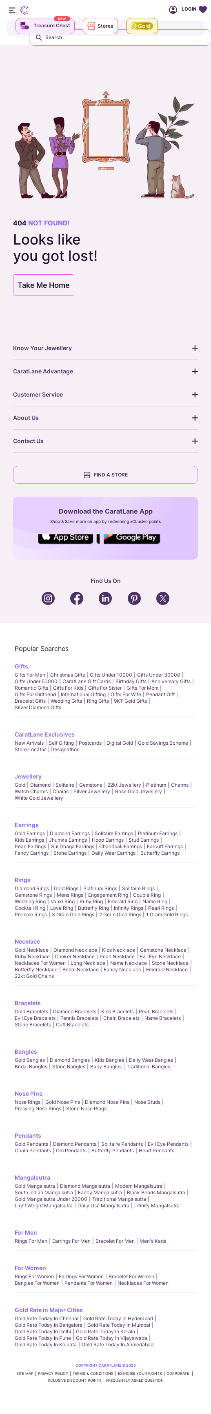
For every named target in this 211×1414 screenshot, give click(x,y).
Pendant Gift (160, 694)
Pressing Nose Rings (38, 1108)
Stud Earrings (144, 840)
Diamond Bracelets (74, 1011)
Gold (20, 785)
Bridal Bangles (31, 1066)
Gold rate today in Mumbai (118, 1325)
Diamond (40, 785)
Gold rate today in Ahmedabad (117, 1344)
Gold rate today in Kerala (105, 1331)
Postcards (90, 743)
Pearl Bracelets (156, 1011)
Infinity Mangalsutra (157, 1205)
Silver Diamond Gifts (38, 707)
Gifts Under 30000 (158, 675)
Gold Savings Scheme (163, 743)
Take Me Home (44, 285)
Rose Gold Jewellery (138, 791)
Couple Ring (147, 895)
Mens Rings (70, 895)
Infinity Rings (128, 908)
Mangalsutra (32, 1177)
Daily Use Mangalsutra (103, 1205)
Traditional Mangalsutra (119, 1199)
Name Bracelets (162, 1018)
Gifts (21, 666)
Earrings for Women (81, 1276)
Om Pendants (71, 1150)
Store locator (30, 749)
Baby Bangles (106, 1066)
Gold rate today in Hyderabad (118, 1318)
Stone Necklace (170, 963)
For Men (26, 1232)
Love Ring (61, 908)
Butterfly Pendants (112, 1150)
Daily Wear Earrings (113, 853)
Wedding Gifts (66, 701)
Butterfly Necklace (36, 969)
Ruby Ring (91, 901)
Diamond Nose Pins (107, 1102)
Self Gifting (61, 743)
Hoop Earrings (108, 840)
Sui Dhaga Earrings (72, 846)
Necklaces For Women (40, 963)
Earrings (27, 824)
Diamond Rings (32, 888)
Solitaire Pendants (122, 1144)
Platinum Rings (100, 888)
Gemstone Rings (33, 895)
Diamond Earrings (70, 833)
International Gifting (83, 694)
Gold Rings (66, 888)
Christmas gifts (67, 675)
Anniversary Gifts (171, 681)
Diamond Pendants (74, 1144)
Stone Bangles (68, 1066)
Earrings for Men (71, 1241)
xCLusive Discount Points (75, 1380)
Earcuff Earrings (165, 846)
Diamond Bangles (70, 1060)
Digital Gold (120, 743)
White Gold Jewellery (39, 798)
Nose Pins (28, 1093)
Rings (23, 879)
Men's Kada (153, 1241)
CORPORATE (178, 1373)
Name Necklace (128, 963)
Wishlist (203, 10)
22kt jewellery (124, 785)
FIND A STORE (106, 475)
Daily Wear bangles (151, 1060)
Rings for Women (34, 1276)
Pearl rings (161, 908)
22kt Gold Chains (34, 976)
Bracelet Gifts (30, 701)
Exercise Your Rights (140, 1373)
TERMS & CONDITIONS (93, 1373)
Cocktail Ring (30, 908)
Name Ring (154, 901)
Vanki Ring (63, 901)
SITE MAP (24, 1373)
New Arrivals (29, 743)
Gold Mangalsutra (35, 1186)
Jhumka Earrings (68, 840)
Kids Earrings (29, 840)
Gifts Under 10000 (111, 675)
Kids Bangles (109, 1060)
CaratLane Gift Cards (86, 681)
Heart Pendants (156, 1150)
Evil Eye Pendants (168, 1144)
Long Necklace (88, 963)
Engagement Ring (108, 895)
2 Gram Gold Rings (120, 914)
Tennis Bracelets (79, 1018)
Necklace (27, 941)
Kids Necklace (118, 950)
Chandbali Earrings (120, 846)
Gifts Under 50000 (36, 681)
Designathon (65, 749)
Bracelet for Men (115, 1241)
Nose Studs (147, 1102)
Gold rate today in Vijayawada (111, 1338)
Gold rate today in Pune (43, 1338)
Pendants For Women (88, 1283)
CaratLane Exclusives (45, 734)
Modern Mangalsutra (138, 1186)
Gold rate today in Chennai (46, 1318)
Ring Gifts (98, 701)
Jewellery (28, 776)
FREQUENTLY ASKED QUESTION (135, 1380)
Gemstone (90, 785)
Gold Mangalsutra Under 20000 (51, 1199)
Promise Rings (31, 914)
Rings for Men (31, 1241)
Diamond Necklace (75, 950)
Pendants (28, 1135)
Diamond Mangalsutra (85, 1186)
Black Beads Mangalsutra (156, 1192)
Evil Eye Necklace (160, 956)
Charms (180, 785)
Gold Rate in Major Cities (49, 1309)
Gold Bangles (30, 1060)
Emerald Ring (123, 901)
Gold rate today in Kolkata (46, 1344)
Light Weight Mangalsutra (44, 1205)
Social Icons (69, 544)
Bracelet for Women (131, 1276)
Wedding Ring (30, 901)
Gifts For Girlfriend (35, 694)
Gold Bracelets (31, 1011)
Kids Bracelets (117, 1011)
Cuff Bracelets (72, 1024)
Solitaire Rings (138, 888)
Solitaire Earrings (114, 833)
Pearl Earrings (30, 846)
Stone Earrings (70, 853)
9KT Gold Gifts (130, 701)
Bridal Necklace (80, 969)
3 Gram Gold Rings (73, 914)
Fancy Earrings (32, 853)
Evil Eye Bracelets (35, 1018)
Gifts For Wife (126, 694)
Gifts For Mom (142, 688)
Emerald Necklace (167, 969)
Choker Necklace (75, 956)
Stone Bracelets (33, 1024)
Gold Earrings (30, 833)
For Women (30, 1267)
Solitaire (65, 785)
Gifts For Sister (105, 688)
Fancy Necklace (122, 969)
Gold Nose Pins (62, 1102)
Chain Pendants (33, 1150)
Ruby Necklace (32, 956)
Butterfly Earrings (160, 853)
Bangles (26, 1051)
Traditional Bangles (148, 1066)
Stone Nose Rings (86, 1108)
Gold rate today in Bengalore (48, 1325)
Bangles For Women (37, 1283)
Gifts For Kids (68, 688)
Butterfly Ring (93, 908)
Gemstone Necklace (163, 950)
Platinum (156, 785)
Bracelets (28, 1002)
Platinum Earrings (158, 833)
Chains (61, 791)
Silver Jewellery (91, 791)
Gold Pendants (31, 1144)
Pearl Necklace (117, 956)
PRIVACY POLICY (53, 1373)
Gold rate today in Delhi (43, 1331)
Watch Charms (31, 791)
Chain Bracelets (121, 1018)
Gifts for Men (30, 675)
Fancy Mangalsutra (100, 1192)
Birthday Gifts (131, 681)
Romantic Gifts (31, 688)
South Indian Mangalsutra (44, 1192)
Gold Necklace (32, 950)
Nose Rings (27, 1102)
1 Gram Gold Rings (167, 914)
